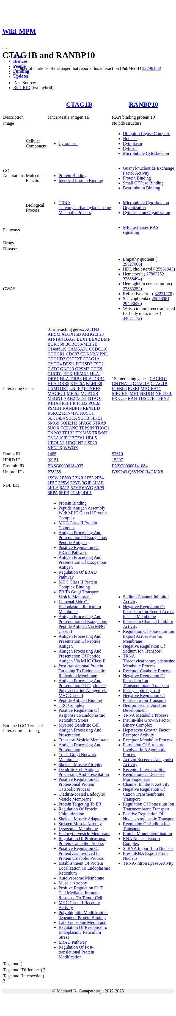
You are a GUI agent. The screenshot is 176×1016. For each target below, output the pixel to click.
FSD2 (99, 364)
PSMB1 (55, 408)
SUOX (54, 428)
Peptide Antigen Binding (80, 700)
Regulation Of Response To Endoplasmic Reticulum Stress (83, 932)
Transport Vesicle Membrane (84, 740)
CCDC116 (98, 349)
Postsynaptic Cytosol (141, 690)
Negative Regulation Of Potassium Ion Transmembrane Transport (146, 680)
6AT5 (65, 487)
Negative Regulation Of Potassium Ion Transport (144, 698)
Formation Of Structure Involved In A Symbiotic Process (144, 749)
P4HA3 (54, 403)
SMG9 (53, 423)
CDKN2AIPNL (94, 354)
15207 (117, 459)
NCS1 (81, 398)
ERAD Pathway (73, 942)
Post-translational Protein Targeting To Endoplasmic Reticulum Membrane (82, 671)
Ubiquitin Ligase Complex (146, 133)
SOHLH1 (69, 423)
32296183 (151, 68)
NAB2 (69, 398)
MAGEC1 (57, 393)
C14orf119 (57, 349)
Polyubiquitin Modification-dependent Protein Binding (83, 915)
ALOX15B (71, 334)
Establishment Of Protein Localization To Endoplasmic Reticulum (84, 868)
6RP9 (99, 487)
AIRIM (54, 334)
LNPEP (75, 388)
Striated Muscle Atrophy (80, 823)
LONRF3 (92, 388)
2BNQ (65, 478)
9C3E (75, 492)
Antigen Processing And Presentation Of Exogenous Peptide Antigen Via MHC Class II (83, 624)
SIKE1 (96, 418)
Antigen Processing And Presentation (80, 747)
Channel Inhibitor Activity (146, 784)
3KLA (53, 487)
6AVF (75, 487)
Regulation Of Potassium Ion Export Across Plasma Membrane (148, 636)
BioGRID (21, 87)
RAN (132, 398)
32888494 (132, 279)
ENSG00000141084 (130, 465)
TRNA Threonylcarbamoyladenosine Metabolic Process (85, 207)
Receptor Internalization (144, 769)
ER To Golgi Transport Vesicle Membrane (79, 594)
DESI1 (69, 364)
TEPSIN (86, 428)
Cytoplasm (68, 143)
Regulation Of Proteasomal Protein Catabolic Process (82, 841)
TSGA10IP (57, 438)
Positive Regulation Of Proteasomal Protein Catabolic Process (79, 784)
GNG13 (67, 368)
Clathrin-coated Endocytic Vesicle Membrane (82, 796)
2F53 (89, 478)
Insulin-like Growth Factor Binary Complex (146, 722)
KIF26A (77, 383)
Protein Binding (73, 175)
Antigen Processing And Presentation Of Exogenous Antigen (83, 562)
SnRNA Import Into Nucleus (148, 848)
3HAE (98, 482)
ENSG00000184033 (65, 465)
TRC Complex (71, 705)
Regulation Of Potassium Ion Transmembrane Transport (148, 806)
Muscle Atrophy (73, 883)
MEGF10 (120, 393)
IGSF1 (133, 388)
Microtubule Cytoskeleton (146, 153)
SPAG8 (84, 423)
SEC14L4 (56, 418)
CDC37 (72, 354)
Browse (20, 61)
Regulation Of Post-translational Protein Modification (76, 952)
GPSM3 (82, 368)
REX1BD (91, 408)
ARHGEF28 (93, 334)
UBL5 (91, 438)
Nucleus (130, 138)
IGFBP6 (119, 388)
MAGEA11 (151, 388)
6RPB (64, 492)
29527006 (132, 264)
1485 (52, 453)
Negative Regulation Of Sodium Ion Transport (144, 648)
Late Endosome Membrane (82, 922)
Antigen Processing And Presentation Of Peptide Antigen (80, 641)
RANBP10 (143, 104)
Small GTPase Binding (143, 183)
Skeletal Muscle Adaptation (83, 818)
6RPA (53, 492)
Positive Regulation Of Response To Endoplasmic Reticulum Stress (82, 715)
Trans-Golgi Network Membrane (78, 757)
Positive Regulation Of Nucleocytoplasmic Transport (149, 816)
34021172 (131, 318)
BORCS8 (56, 344)
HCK (68, 373)
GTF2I (96, 368)
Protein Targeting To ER (80, 804)
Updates (21, 76)
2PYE (75, 482)
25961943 (165, 269)
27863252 (155, 274)
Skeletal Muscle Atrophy (80, 764)
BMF (105, 339)
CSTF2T (74, 359)
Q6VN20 (136, 471)
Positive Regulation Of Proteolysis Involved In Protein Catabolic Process (81, 853)
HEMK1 (81, 373)
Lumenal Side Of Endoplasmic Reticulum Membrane (80, 606)
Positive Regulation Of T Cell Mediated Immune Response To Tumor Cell (81, 893)
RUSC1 (87, 413)
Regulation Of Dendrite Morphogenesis (143, 777)
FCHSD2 (84, 364)
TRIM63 (99, 433)
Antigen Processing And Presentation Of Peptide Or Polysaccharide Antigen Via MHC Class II (83, 688)
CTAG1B (79, 104)
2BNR (77, 478)
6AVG (87, 487)
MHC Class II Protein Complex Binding (78, 584)
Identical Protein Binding (81, 180)
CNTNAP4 (122, 383)
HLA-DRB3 (71, 378)
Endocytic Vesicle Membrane (84, 833)
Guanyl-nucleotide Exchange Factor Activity (148, 170)
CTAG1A (91, 359)
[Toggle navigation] (4, 48)
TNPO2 (54, 433)
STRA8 (99, 423)
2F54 (99, 478)
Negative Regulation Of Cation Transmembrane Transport (144, 794)
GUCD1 (55, 373)
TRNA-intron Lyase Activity (148, 863)
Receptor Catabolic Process (147, 670)
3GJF (87, 482)
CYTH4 (55, 364)
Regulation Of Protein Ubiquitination (78, 811)
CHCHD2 (56, 359)
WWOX (71, 447)
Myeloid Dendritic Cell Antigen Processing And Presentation (80, 730)
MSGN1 (55, 398)
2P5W (63, 482)
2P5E (52, 482)
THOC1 (102, 428)
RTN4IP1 (70, 413)
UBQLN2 (74, 442)
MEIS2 (73, 393)
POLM (95, 403)
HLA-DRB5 (58, 383)
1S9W (53, 478)
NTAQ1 (95, 398)
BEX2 (94, 339)
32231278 (163, 293)
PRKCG (119, 398)
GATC (53, 368)
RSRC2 (54, 413)
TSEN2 (162, 398)
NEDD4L (163, 393)
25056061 (160, 298)
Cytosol (130, 148)
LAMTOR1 (58, 388)
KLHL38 (94, 383)
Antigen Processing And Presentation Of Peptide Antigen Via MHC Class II (82, 656)
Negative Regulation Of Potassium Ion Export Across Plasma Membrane (148, 611)
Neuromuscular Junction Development (144, 708)
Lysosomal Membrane (78, 828)
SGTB (83, 418)
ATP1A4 (55, 339)
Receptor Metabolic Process (147, 740)
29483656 (132, 303)
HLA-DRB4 (94, 378)
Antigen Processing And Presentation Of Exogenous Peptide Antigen (83, 537)
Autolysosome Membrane (81, 878)
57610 (117, 453)
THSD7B (146, 398)
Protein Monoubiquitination (147, 833)
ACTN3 (92, 329)
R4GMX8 (154, 471)
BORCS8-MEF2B (81, 344)
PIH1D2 (80, 403)
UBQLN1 (56, 442)
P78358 (54, 471)
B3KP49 (119, 471)
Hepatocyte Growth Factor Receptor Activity (146, 732)
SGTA (71, 418)
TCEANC (69, 428)
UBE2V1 (76, 438)
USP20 (90, 442)
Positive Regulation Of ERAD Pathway (79, 550)
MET (134, 393)
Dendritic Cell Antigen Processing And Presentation (84, 772)
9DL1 (86, 492)
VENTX (55, 447)
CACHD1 (158, 378)
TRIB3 (68, 433)
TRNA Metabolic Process (145, 715)
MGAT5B (89, 393)
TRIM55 (83, 433)
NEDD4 (147, 393)
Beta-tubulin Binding (141, 188)
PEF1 (67, 403)
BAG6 (70, 339)
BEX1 (82, 339)
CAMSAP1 (78, 349)
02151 (53, 459)
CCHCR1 (56, 354)
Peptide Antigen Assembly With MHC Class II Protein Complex (83, 513)
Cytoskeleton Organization (146, 212)
